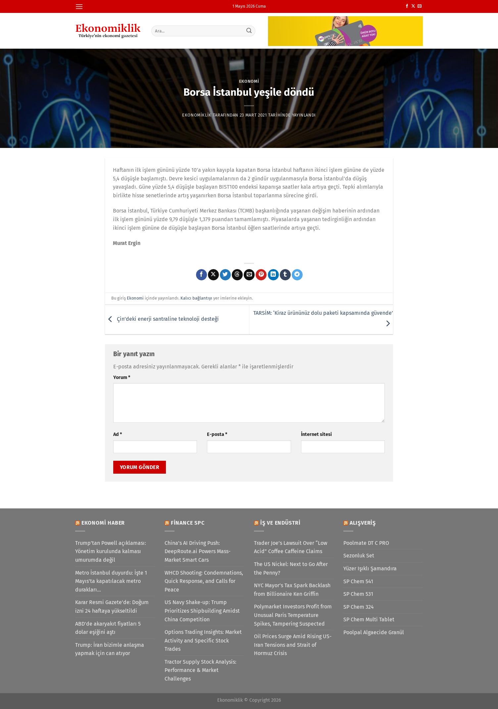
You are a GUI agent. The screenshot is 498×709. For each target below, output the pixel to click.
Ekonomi (249, 81)
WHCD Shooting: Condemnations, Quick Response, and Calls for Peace (204, 581)
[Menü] (79, 6)
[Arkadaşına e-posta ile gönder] (249, 274)
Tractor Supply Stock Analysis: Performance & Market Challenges (200, 670)
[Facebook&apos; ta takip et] (407, 6)
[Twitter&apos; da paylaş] (225, 274)
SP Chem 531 (358, 594)
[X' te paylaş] (213, 274)
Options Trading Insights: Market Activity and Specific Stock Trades (203, 640)
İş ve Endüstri (280, 523)
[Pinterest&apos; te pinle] (261, 274)
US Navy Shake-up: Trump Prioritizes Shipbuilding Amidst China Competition (202, 610)
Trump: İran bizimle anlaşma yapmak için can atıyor (109, 649)
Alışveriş (363, 523)
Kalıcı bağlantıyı (196, 298)
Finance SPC (188, 523)
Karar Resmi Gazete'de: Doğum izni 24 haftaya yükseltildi (112, 606)
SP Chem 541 (358, 581)
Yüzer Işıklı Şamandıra (370, 568)
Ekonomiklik (197, 115)
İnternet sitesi (316, 434)
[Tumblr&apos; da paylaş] (285, 274)
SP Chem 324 (358, 607)
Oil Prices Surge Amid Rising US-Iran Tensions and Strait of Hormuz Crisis (292, 644)
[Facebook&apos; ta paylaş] (201, 274)
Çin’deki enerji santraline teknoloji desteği (162, 319)
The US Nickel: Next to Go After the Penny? (291, 568)
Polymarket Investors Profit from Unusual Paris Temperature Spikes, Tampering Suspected (293, 615)
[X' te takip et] (413, 6)
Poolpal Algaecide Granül (373, 632)
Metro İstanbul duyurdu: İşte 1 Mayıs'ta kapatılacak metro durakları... (111, 581)
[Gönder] (249, 30)
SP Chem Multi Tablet (368, 619)
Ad (117, 434)
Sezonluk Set (358, 555)
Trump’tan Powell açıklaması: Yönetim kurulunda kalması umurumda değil (110, 551)
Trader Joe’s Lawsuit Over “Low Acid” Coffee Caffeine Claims (290, 547)
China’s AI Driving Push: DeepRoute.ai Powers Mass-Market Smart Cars (197, 551)
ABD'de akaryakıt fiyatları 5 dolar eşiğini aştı (108, 628)
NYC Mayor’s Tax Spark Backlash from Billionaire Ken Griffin (292, 589)
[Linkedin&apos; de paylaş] (273, 274)
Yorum (121, 377)
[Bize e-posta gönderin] (420, 6)
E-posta (217, 434)
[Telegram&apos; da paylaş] (297, 274)
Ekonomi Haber (103, 523)
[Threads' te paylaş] (237, 274)
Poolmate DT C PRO (366, 543)
